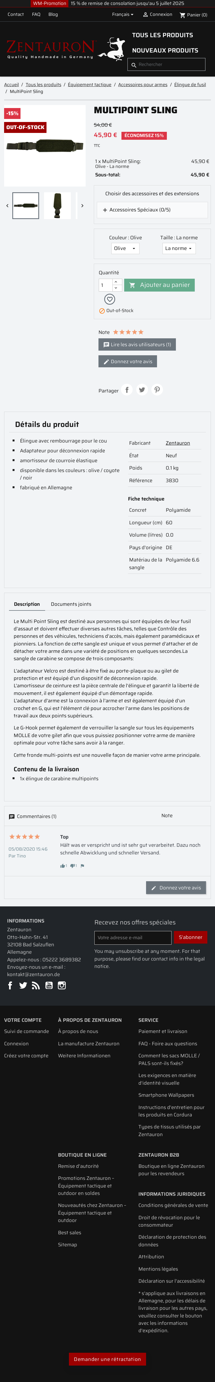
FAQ (36, 14)
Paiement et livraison (162, 1032)
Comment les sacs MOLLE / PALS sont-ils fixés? (169, 1060)
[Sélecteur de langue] (124, 14)
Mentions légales (158, 1270)
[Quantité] (106, 285)
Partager (127, 390)
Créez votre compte (26, 1056)
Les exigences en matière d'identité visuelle (167, 1079)
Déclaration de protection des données (172, 1241)
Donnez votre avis (127, 362)
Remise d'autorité (78, 1167)
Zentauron (178, 444)
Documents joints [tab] (71, 605)
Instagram (62, 987)
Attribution (151, 1257)
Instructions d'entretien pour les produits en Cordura (171, 1111)
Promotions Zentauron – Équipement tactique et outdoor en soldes (86, 1186)
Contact (16, 14)
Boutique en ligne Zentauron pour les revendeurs (171, 1170)
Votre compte (23, 1021)
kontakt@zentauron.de (33, 975)
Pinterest (157, 390)
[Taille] (179, 248)
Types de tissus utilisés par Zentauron (169, 1131)
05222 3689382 (61, 960)
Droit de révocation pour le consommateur (169, 1221)
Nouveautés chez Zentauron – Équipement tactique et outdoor (92, 1213)
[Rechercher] (166, 64)
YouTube (49, 987)
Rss (36, 987)
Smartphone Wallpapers (166, 1096)
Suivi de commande (26, 1032)
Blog (53, 14)
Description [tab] (27, 605)
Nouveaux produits (165, 50)
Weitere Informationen (84, 1056)
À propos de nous (78, 1032)
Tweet (142, 390)
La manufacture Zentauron (89, 1044)
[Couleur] (125, 248)
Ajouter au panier (159, 285)
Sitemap (67, 1245)
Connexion (16, 1044)
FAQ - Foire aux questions (167, 1044)
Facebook (10, 987)
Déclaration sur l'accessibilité (171, 1282)
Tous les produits (162, 35)
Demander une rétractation (107, 1360)
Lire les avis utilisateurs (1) (137, 345)
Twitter (23, 987)
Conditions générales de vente (173, 1206)
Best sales (69, 1233)
